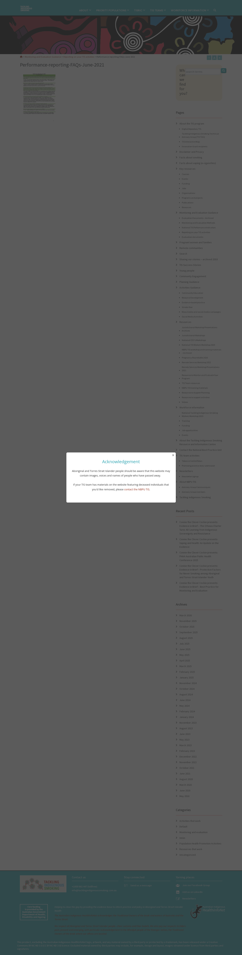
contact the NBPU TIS (136, 489)
